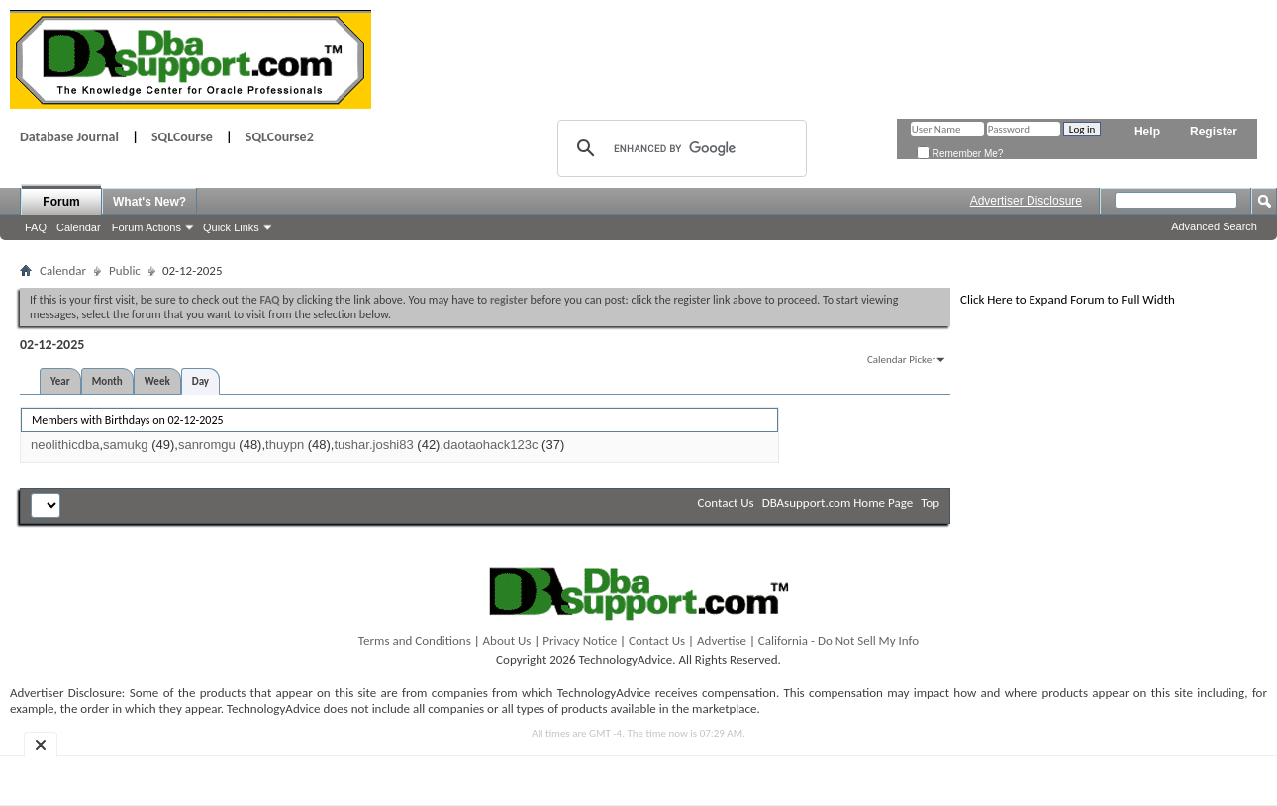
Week (157, 381)
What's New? (149, 202)
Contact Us (726, 502)
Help (1147, 131)
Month (107, 381)
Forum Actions (146, 227)
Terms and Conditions (414, 640)
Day (200, 381)
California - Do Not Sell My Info (838, 640)
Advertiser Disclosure (1026, 201)
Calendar (78, 227)
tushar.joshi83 (373, 444)
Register (1213, 131)
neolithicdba (65, 444)
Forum (61, 202)
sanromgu (207, 444)
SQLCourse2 (280, 137)
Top (930, 502)
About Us (507, 640)
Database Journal (69, 137)
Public (125, 270)
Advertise (721, 640)
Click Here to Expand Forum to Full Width (1067, 299)
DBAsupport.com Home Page (838, 502)
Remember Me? (960, 153)
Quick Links (231, 227)
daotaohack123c (490, 444)
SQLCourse (182, 137)
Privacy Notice (579, 640)
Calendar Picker (901, 359)
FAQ (36, 227)
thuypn (284, 444)
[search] (679, 148)
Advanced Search (1214, 226)
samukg (125, 444)
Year (60, 381)
